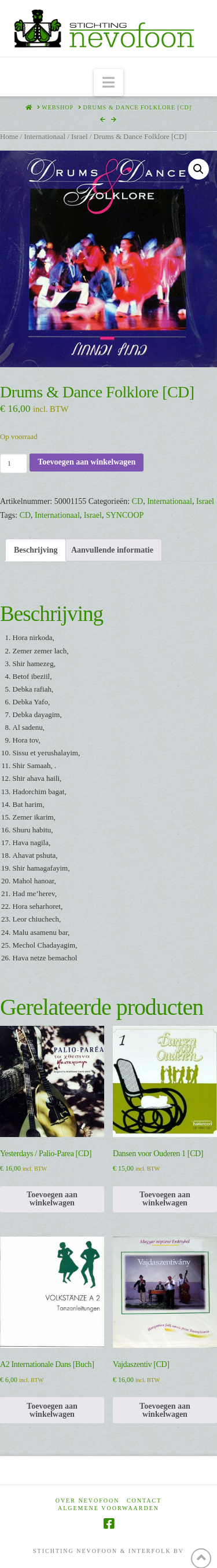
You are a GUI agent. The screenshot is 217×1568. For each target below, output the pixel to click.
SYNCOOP (125, 515)
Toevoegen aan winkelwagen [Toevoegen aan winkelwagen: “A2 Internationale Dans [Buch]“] (52, 1410)
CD (137, 501)
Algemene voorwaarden (108, 1508)
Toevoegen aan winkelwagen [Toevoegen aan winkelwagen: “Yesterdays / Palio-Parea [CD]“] (52, 1198)
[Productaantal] (13, 463)
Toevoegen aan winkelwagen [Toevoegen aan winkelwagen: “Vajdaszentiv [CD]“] (164, 1410)
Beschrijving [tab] (35, 550)
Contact (144, 1500)
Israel (79, 137)
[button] (108, 82)
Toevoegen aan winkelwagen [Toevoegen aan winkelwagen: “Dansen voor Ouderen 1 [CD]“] (164, 1198)
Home (9, 137)
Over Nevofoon (88, 1500)
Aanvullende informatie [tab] (112, 550)
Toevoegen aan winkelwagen (86, 462)
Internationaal (44, 137)
